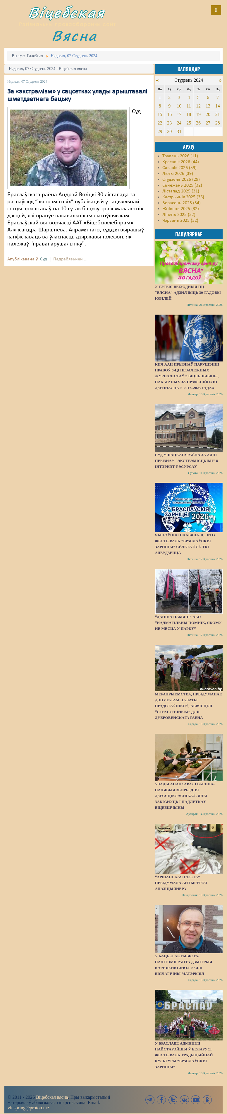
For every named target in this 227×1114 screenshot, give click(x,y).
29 (159, 131)
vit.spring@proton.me (28, 1107)
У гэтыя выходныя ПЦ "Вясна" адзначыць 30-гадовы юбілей (188, 292)
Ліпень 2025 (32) (178, 214)
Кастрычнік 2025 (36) (183, 197)
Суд (43, 259)
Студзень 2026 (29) (181, 179)
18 (188, 114)
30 (169, 131)
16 (169, 114)
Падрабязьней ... (70, 259)
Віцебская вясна (52, 1097)
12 (198, 105)
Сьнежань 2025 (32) (182, 185)
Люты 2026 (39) (177, 173)
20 (208, 114)
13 (208, 105)
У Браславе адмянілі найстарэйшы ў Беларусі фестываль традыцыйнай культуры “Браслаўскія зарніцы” (184, 1055)
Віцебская (66, 12)
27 (208, 122)
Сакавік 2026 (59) (179, 168)
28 (217, 122)
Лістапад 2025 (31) (180, 191)
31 (179, 131)
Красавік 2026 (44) (180, 162)
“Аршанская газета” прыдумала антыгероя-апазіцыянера (181, 883)
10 (179, 105)
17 (179, 114)
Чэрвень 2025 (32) (180, 220)
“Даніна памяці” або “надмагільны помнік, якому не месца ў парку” (188, 623)
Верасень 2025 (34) (181, 203)
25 (188, 122)
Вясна (74, 35)
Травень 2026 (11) (180, 156)
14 (217, 105)
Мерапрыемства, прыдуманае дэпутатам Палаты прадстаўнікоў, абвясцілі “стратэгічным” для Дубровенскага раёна (188, 706)
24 (179, 122)
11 (188, 105)
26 (198, 122)
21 (217, 114)
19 (198, 114)
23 (169, 122)
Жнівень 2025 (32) (180, 209)
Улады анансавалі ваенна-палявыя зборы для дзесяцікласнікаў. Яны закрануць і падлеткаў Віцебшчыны (185, 796)
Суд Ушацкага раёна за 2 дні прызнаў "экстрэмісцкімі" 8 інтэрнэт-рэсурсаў (186, 461)
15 (159, 114)
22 (159, 122)
